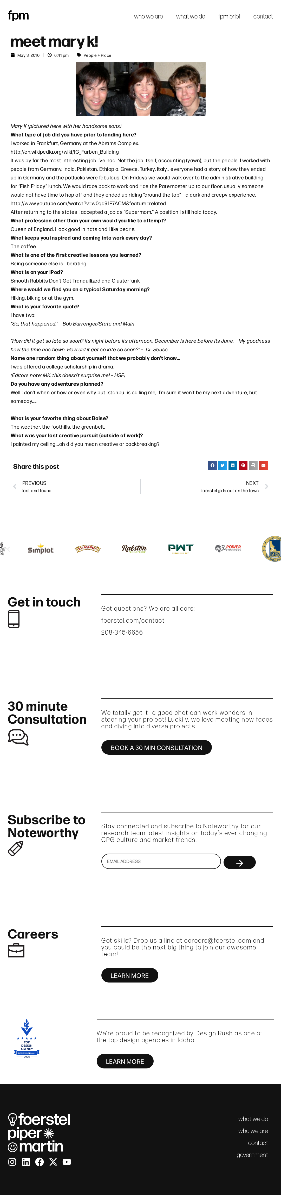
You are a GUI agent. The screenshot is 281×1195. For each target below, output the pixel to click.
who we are (148, 16)
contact (263, 16)
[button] (212, 465)
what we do (190, 16)
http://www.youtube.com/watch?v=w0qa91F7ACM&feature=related (88, 203)
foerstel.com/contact (133, 620)
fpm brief (229, 16)
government (252, 1155)
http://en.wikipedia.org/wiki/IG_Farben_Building (65, 151)
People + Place (98, 55)
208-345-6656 (122, 632)
